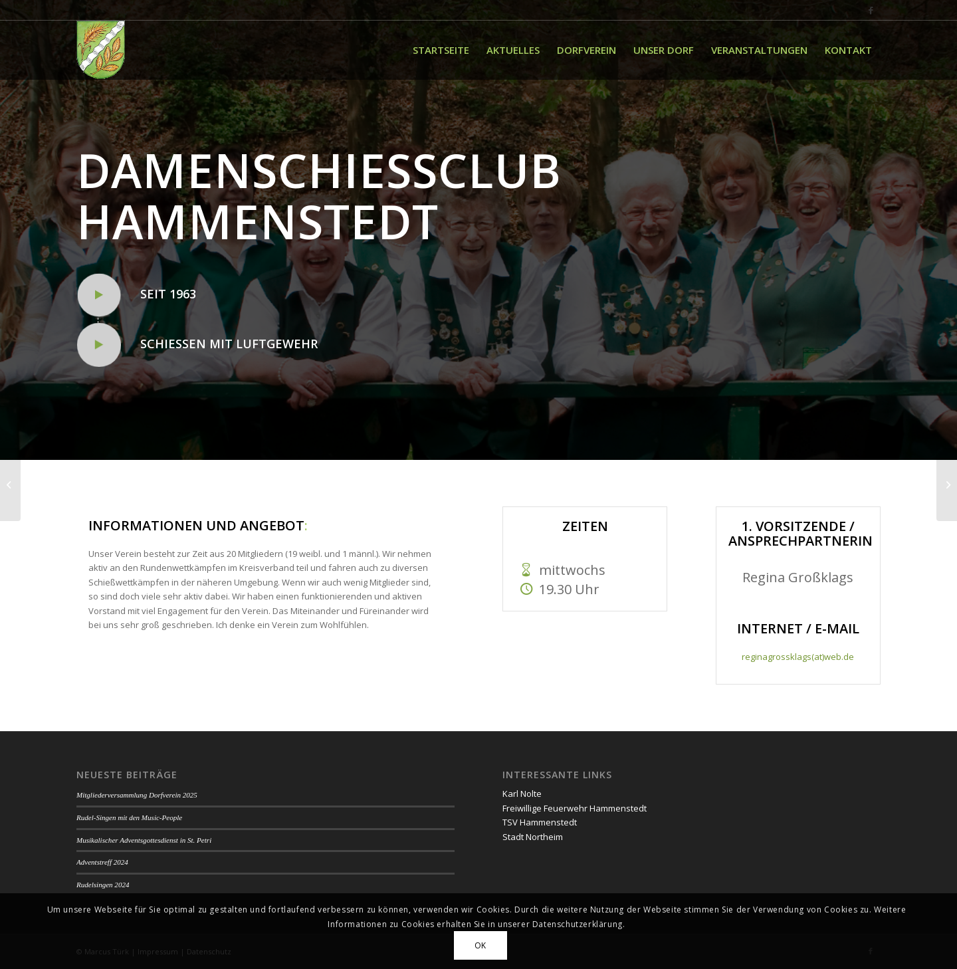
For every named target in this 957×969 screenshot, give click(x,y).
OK (480, 945)
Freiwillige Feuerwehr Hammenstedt (574, 808)
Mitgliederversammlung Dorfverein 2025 (136, 795)
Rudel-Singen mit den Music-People (129, 817)
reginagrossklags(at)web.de (798, 657)
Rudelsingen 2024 (102, 885)
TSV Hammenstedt (539, 822)
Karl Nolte (522, 794)
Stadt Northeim (532, 837)
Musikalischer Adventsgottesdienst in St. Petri (143, 840)
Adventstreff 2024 (102, 862)
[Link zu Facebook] (871, 10)
